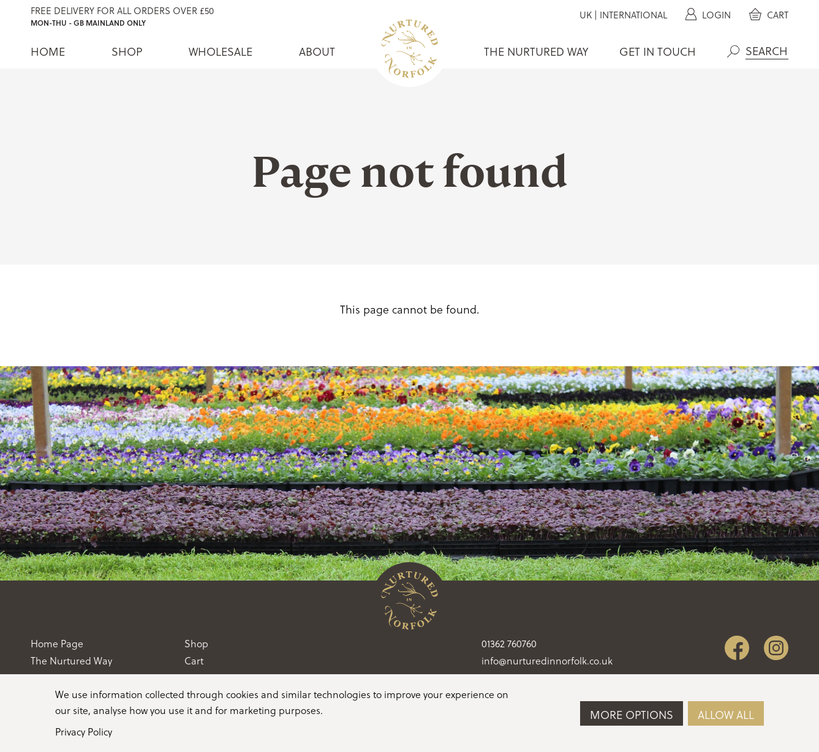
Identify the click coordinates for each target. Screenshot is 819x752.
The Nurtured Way (536, 51)
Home (48, 51)
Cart (768, 14)
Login (708, 14)
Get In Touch (657, 51)
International (633, 14)
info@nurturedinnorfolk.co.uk (547, 660)
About (317, 51)
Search (733, 51)
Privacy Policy (83, 731)
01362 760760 (509, 643)
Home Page (57, 643)
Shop (126, 51)
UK (585, 14)
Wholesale (220, 51)
